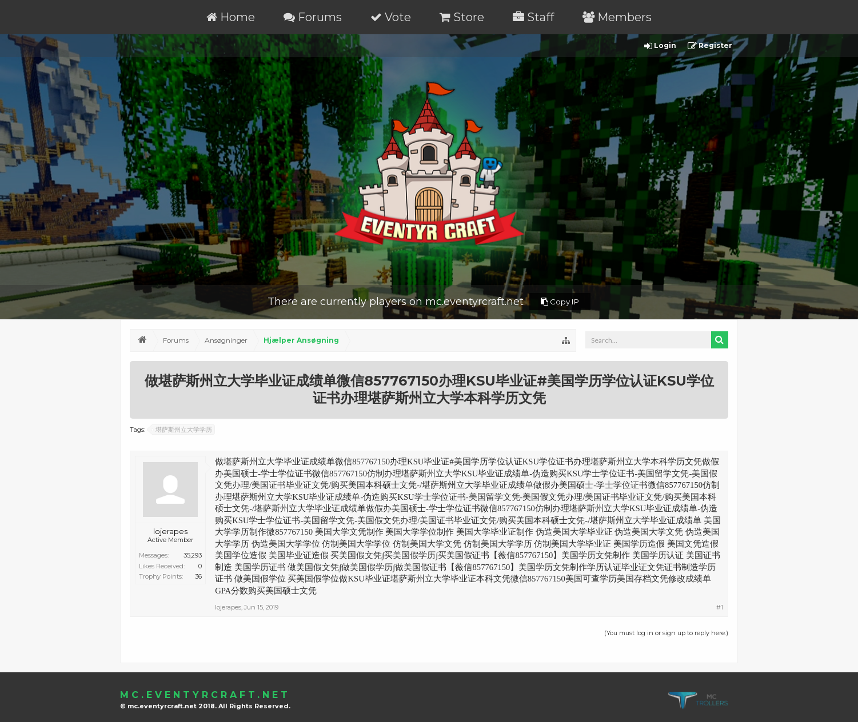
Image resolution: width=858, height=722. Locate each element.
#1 (719, 607)
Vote (390, 17)
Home (230, 17)
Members (617, 17)
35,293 (192, 555)
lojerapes (170, 531)
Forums (313, 17)
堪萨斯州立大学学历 (182, 429)
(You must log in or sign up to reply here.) (666, 633)
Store (462, 17)
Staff (533, 17)
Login (660, 46)
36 (198, 576)
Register (710, 46)
